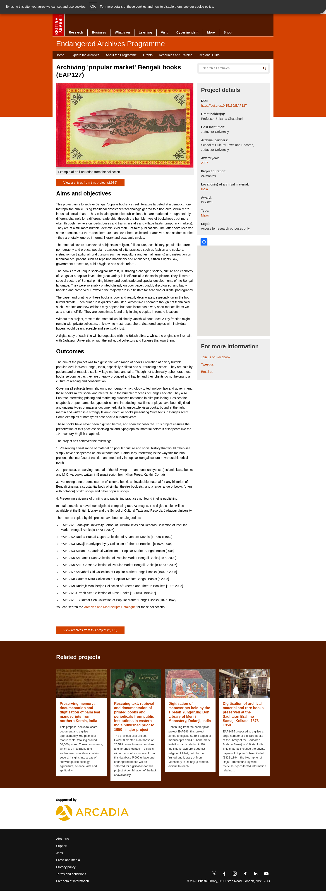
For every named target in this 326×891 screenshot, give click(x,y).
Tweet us (207, 364)
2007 (204, 163)
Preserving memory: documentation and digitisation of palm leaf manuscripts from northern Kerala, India (80, 712)
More (211, 32)
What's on (122, 32)
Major (205, 215)
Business (99, 32)
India (204, 189)
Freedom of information (72, 881)
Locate (204, 242)
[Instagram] (234, 874)
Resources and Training (175, 55)
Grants (148, 55)
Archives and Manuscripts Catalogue (110, 607)
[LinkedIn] (255, 874)
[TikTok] (245, 874)
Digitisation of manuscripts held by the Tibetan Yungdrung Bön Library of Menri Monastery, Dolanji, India (189, 712)
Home (60, 55)
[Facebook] (224, 874)
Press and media (68, 860)
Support (61, 846)
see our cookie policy (198, 6)
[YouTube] (266, 874)
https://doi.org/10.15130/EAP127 (224, 105)
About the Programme (121, 55)
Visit (164, 32)
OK (93, 6)
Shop (228, 32)
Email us (207, 371)
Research (76, 32)
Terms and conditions (71, 874)
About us (62, 839)
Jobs (59, 853)
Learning (145, 32)
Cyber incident (187, 32)
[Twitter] (214, 874)
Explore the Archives (84, 55)
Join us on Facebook (215, 357)
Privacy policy (66, 867)
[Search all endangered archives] (228, 68)
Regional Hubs (209, 55)
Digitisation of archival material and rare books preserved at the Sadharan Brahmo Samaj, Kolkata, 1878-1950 (243, 714)
